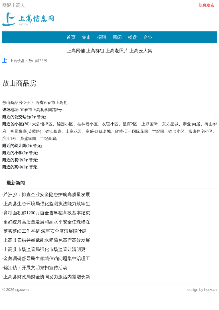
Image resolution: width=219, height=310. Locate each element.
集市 (86, 37)
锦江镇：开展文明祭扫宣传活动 (35, 267)
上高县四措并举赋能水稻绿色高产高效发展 (46, 240)
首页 (71, 37)
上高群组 (95, 50)
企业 (148, 37)
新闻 (117, 37)
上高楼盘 (17, 61)
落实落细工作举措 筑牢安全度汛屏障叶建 (45, 231)
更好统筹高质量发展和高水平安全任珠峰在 (46, 222)
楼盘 (132, 37)
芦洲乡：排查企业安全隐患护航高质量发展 (46, 194)
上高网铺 (76, 50)
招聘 (101, 37)
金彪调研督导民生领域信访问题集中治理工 (46, 258)
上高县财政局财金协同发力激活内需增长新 (46, 276)
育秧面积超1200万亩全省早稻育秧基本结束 (46, 212)
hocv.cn (210, 289)
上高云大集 (140, 50)
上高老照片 (117, 50)
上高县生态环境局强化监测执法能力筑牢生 (46, 203)
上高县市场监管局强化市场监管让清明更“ (45, 249)
